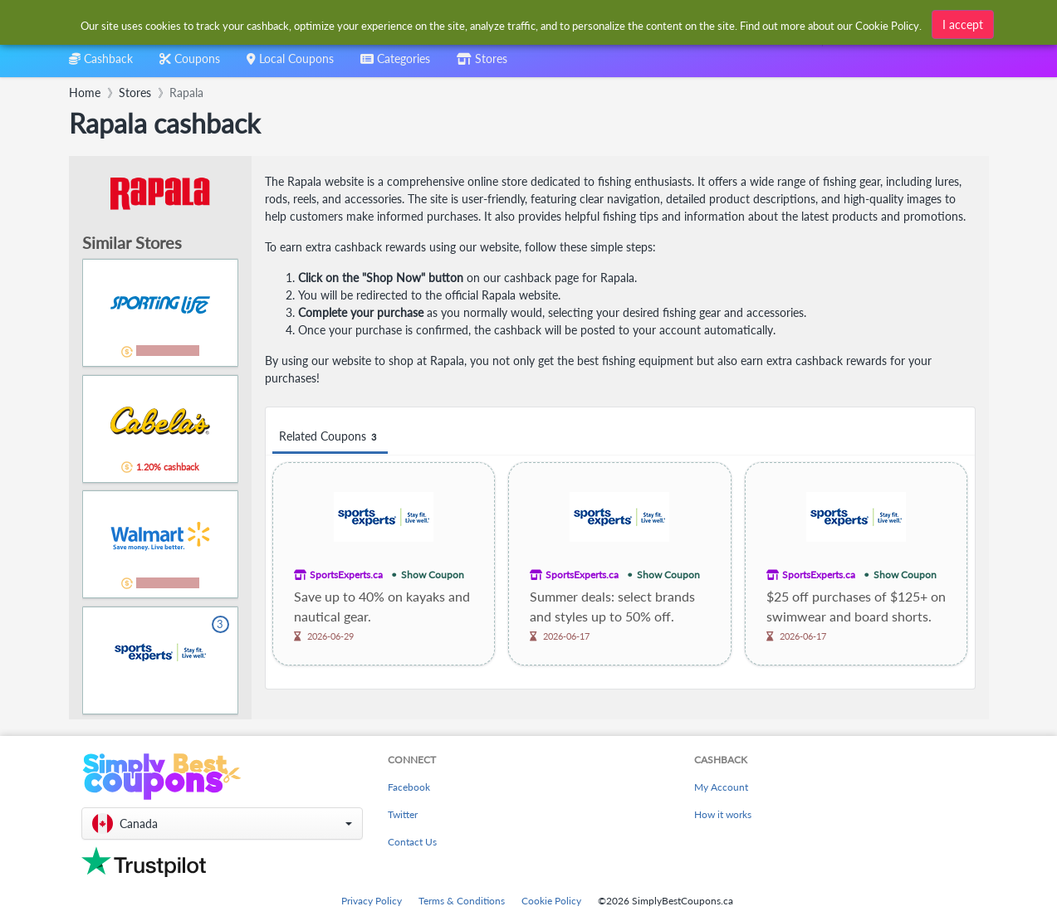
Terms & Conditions (461, 900)
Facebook (409, 787)
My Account (721, 787)
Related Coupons (330, 437)
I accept (962, 22)
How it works (722, 814)
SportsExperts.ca (346, 574)
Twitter (403, 814)
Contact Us (412, 842)
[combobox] (395, 64)
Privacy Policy (371, 900)
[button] (222, 823)
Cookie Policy (551, 900)
